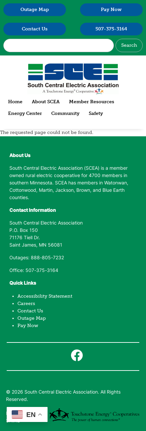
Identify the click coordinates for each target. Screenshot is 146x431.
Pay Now (111, 9)
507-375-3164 (111, 29)
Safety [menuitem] (96, 113)
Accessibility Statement (44, 296)
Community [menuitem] (65, 113)
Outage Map (34, 9)
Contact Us (35, 29)
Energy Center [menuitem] (25, 113)
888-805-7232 (47, 258)
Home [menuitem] (15, 102)
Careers (26, 303)
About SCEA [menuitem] (46, 102)
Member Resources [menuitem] (91, 102)
